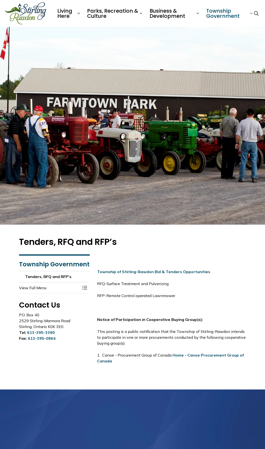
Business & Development (167, 13)
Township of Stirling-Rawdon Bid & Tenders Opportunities (153, 271)
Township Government (223, 13)
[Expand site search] (256, 13)
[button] (49, 287)
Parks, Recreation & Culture (112, 13)
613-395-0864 (42, 338)
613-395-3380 (41, 332)
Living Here (64, 13)
